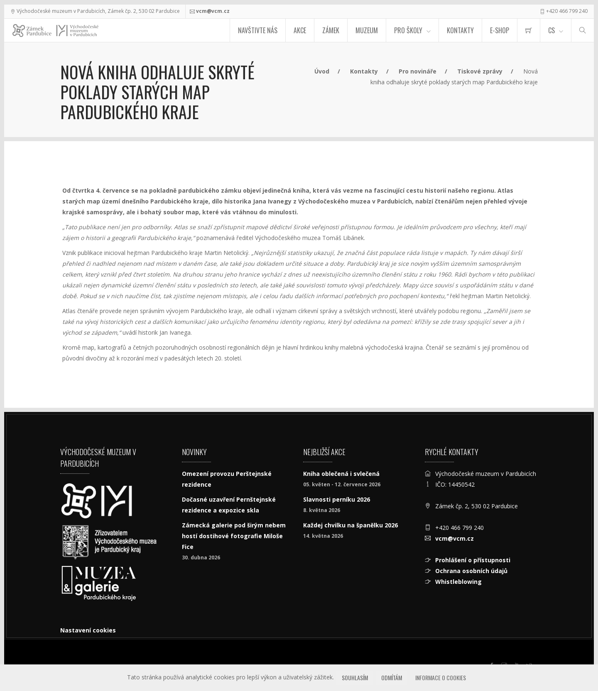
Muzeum (366, 30)
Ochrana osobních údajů (471, 571)
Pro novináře (417, 71)
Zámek (330, 30)
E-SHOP (499, 30)
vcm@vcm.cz (213, 11)
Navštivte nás (257, 30)
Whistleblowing (458, 582)
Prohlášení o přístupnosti (472, 560)
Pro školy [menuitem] (408, 30)
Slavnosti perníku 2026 (336, 499)
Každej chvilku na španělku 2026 (350, 525)
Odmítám (391, 677)
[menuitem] (528, 30)
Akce (300, 30)
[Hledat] (582, 30)
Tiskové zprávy (479, 71)
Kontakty (460, 30)
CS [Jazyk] (551, 30)
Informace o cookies (440, 677)
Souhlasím (355, 677)
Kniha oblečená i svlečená (341, 474)
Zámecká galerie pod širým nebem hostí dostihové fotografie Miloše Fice (234, 536)
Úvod (321, 71)
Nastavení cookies (88, 630)
